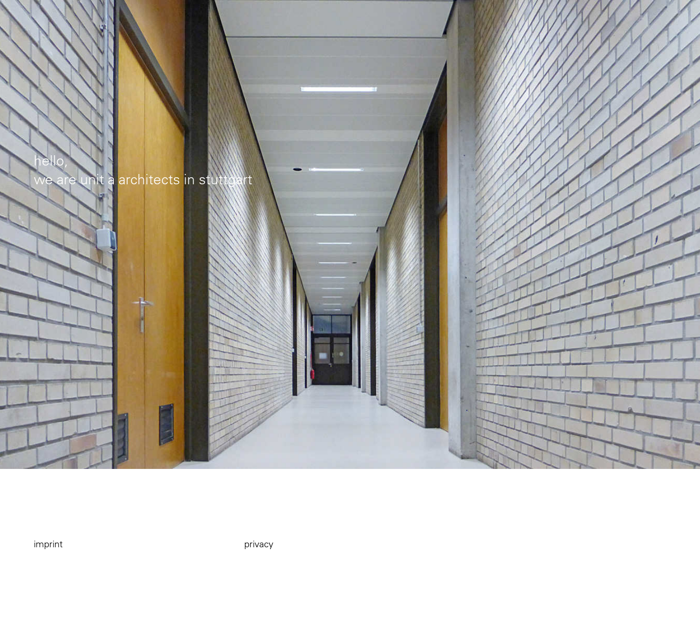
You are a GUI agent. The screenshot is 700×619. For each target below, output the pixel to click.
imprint (48, 544)
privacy (258, 544)
